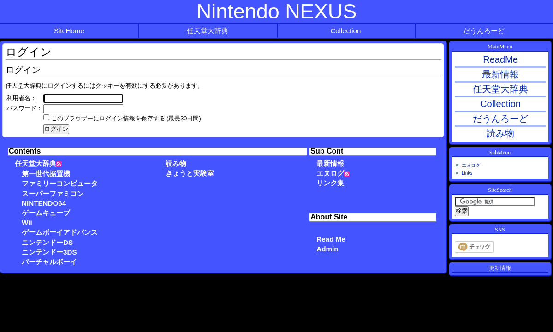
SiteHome (69, 31)
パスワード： (24, 108)
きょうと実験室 (190, 173)
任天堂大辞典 (207, 31)
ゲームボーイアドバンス (60, 232)
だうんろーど (484, 31)
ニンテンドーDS (47, 242)
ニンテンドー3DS (49, 252)
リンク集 (330, 183)
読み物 (176, 163)
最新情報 (330, 163)
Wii (27, 222)
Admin (327, 249)
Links (467, 173)
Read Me (330, 239)
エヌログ (330, 173)
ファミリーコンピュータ (60, 183)
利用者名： (21, 98)
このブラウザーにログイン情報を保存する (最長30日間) (126, 118)
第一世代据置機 (46, 174)
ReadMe (500, 59)
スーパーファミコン (53, 193)
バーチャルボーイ (49, 262)
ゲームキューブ (46, 213)
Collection (345, 31)
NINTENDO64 (44, 203)
